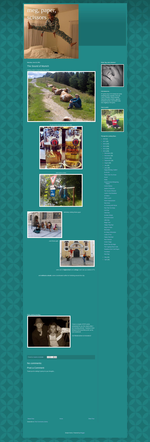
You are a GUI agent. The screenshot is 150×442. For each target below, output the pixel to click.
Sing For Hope (108, 227)
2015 (104, 146)
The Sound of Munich (110, 191)
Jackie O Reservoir (109, 188)
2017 (104, 141)
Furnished (107, 251)
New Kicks (107, 203)
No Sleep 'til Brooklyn (110, 232)
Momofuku (107, 230)
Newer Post (31, 418)
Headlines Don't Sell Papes (111, 249)
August (106, 163)
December (107, 153)
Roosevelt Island (108, 217)
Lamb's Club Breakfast (110, 193)
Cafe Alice (107, 212)
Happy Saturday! (108, 237)
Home (61, 418)
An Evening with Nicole (110, 205)
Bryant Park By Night (110, 244)
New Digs (106, 254)
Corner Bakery (108, 186)
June (106, 168)
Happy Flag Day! (108, 225)
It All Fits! (106, 210)
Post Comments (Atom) (41, 421)
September (107, 160)
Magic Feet (107, 222)
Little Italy (106, 220)
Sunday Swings (108, 215)
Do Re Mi (106, 172)
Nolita (105, 179)
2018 (104, 139)
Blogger (82, 433)
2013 (104, 151)
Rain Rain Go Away (109, 208)
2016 (104, 144)
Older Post (91, 418)
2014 (104, 148)
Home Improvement (109, 200)
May (105, 257)
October (106, 158)
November (107, 155)
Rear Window (108, 239)
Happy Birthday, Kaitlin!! (110, 170)
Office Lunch (107, 198)
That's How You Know (110, 175)
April (105, 259)
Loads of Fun (107, 234)
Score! (106, 177)
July (105, 165)
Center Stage (108, 242)
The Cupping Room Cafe (111, 247)
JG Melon (106, 196)
